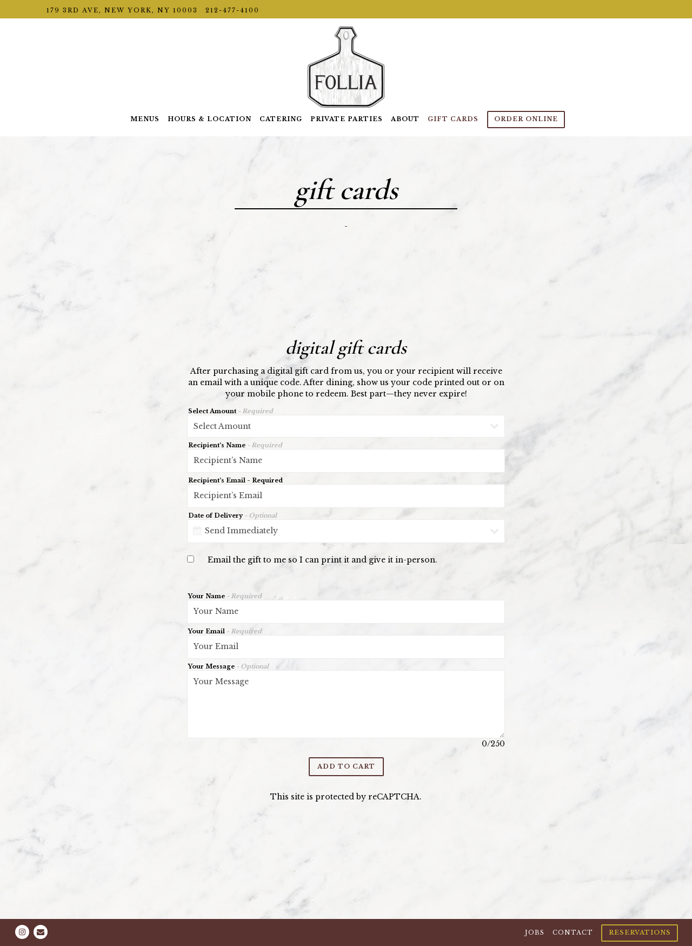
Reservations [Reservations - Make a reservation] (640, 932)
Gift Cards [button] (453, 119)
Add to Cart (346, 766)
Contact (573, 932)
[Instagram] (22, 932)
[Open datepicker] (197, 530)
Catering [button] (281, 119)
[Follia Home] (346, 66)
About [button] (405, 119)
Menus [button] (144, 119)
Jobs (534, 932)
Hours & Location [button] (209, 119)
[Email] (41, 932)
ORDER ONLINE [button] (526, 119)
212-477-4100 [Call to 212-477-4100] (232, 10)
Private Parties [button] (346, 119)
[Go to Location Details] (122, 10)
